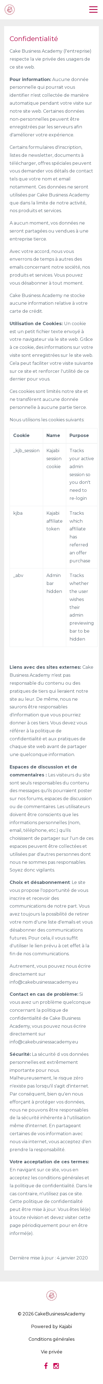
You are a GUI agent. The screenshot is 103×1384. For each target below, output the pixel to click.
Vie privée (51, 1352)
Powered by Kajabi (51, 1326)
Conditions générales (51, 1339)
